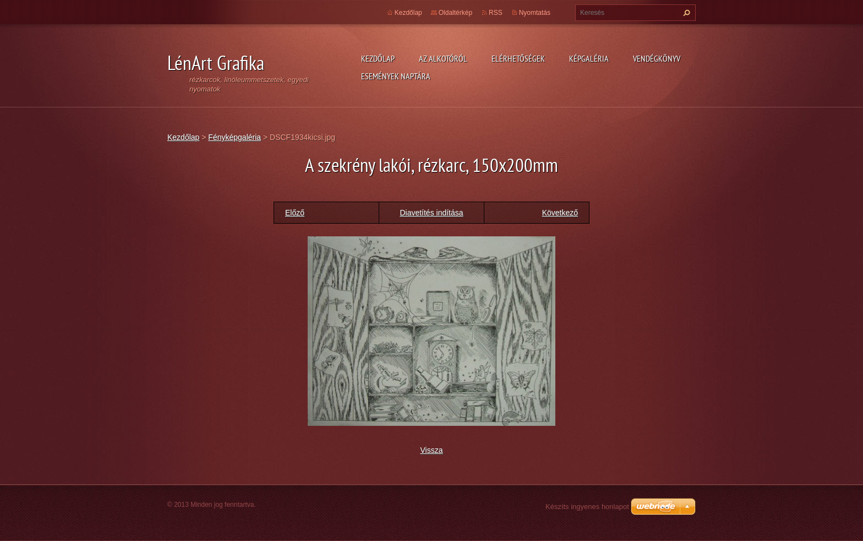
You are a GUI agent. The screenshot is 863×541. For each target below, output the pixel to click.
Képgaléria (589, 58)
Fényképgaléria (234, 137)
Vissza (431, 450)
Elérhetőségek (518, 58)
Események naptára (395, 76)
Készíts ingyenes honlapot (587, 506)
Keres (685, 12)
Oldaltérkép (455, 13)
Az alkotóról (443, 58)
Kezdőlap (378, 58)
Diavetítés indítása (431, 212)
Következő (560, 212)
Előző (294, 212)
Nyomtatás (534, 13)
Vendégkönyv (656, 58)
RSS (495, 13)
